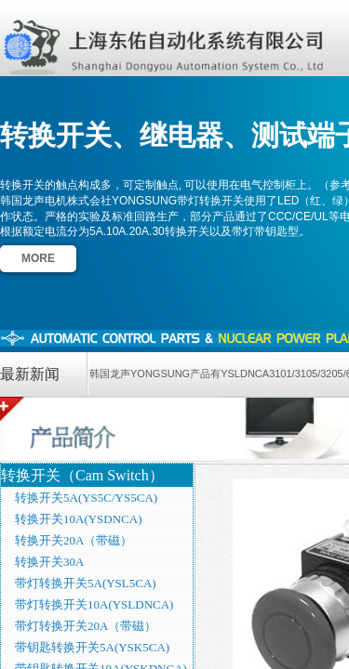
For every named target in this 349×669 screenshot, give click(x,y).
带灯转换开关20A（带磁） (85, 626)
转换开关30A (49, 562)
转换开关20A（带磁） (73, 540)
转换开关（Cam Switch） (82, 475)
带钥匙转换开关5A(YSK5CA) (92, 647)
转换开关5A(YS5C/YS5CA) (86, 498)
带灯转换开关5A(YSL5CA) (85, 583)
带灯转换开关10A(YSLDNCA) (94, 604)
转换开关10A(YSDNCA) (78, 519)
